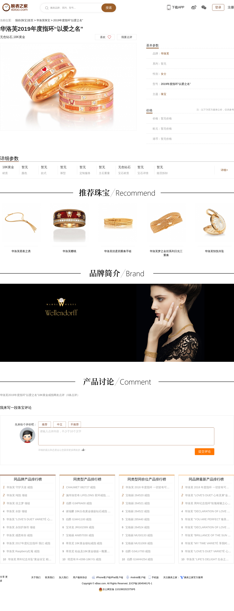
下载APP (175, 7)
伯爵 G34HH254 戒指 (140, 559)
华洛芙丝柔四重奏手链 (117, 251)
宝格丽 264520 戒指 (138, 495)
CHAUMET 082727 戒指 (81, 487)
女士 (163, 73)
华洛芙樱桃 (69, 251)
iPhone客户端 (101, 577)
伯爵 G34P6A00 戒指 (79, 503)
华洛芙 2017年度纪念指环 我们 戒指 (28, 543)
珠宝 (163, 94)
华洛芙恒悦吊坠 (214, 251)
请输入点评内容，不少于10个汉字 (60, 431)
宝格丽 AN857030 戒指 (80, 535)
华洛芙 (165, 53)
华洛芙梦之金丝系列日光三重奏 (166, 253)
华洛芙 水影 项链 (16, 511)
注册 (231, 7)
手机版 (154, 577)
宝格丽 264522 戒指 (137, 511)
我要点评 (126, 37)
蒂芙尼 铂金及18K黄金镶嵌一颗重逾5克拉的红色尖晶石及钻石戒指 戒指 (109, 551)
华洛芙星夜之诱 (21, 251)
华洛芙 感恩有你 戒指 (19, 535)
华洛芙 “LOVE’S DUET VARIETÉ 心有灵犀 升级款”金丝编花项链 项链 (48, 519)
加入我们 (63, 577)
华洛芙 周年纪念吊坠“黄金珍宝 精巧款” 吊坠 (34, 559)
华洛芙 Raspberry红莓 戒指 (23, 551)
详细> (224, 170)
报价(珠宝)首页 (24, 20)
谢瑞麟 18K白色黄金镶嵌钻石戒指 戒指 (89, 511)
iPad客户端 (117, 577)
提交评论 (204, 451)
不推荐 (75, 424)
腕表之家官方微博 (193, 577)
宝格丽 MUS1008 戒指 (139, 543)
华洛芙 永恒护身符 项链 (20, 527)
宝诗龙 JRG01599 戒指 (80, 527)
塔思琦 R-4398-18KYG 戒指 (84, 559)
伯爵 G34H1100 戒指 (79, 519)
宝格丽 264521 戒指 (138, 503)
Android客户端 (136, 577)
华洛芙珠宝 (43, 20)
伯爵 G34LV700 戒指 (138, 551)
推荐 (44, 424)
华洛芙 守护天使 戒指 (20, 487)
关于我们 (36, 577)
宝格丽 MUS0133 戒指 (139, 535)
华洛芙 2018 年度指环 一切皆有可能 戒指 (151, 487)
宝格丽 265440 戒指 (137, 519)
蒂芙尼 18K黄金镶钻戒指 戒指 (84, 543)
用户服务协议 (80, 577)
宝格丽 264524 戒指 (137, 527)
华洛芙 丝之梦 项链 (18, 503)
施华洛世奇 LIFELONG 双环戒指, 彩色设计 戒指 (95, 495)
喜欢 (102, 37)
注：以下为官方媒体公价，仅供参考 (215, 109)
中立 (59, 424)
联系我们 (49, 577)
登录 (218, 7)
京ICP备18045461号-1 (140, 583)
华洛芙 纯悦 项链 (17, 495)
